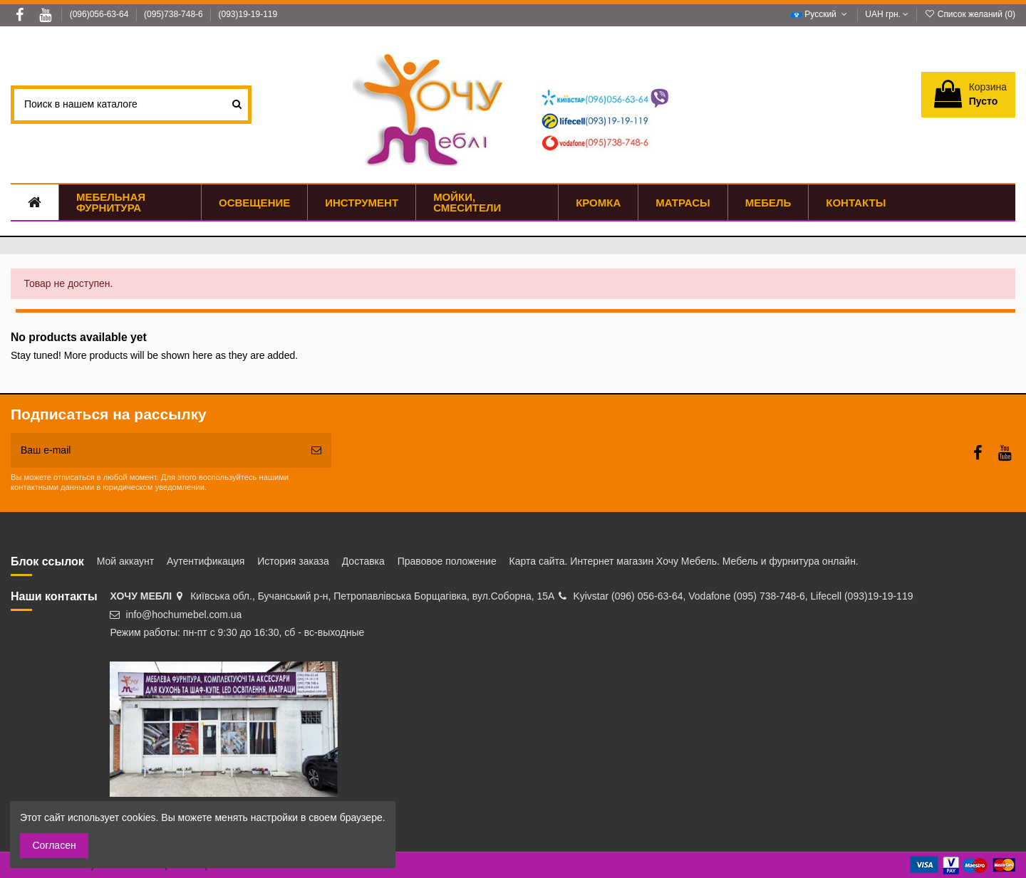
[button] (768, 202)
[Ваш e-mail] (156, 450)
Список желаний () (969, 14)
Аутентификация (205, 561)
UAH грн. (886, 14)
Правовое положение (447, 561)
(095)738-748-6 (174, 14)
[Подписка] (316, 450)
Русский (820, 14)
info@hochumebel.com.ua (184, 614)
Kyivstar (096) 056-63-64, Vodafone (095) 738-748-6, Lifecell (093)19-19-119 (743, 596)
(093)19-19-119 (247, 14)
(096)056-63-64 (100, 14)
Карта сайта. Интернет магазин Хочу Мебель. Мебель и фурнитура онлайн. (684, 561)
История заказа (293, 561)
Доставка (363, 561)
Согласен (54, 845)
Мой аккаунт (125, 561)
